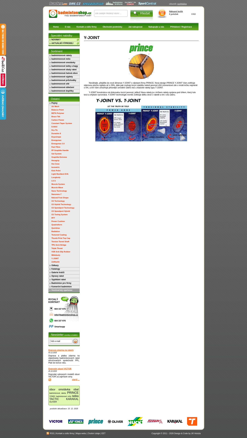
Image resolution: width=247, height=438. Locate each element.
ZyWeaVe (55, 262)
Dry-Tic (54, 130)
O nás (67, 27)
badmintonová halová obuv (64, 73)
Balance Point (57, 110)
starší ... (76, 379)
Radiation (55, 231)
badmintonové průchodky (63, 80)
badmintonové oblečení (62, 87)
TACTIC (54, 399)
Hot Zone (55, 164)
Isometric (55, 167)
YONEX (52, 396)
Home (56, 27)
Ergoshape (56, 137)
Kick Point (56, 171)
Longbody (55, 177)
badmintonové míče (61, 59)
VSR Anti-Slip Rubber (60, 252)
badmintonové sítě (60, 84)
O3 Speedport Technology (62, 208)
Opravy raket (57, 276)
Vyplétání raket (58, 279)
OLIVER (53, 402)
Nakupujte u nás (156, 27)
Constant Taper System (61, 123)
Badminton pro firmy (61, 283)
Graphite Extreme (59, 157)
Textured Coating (59, 235)
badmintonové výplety (62, 77)
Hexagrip (55, 160)
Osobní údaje (94, 433)
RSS (50, 433)
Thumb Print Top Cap (60, 238)
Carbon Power (57, 120)
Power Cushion (58, 221)
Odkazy (55, 265)
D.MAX (54, 127)
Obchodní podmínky (112, 27)
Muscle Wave (57, 187)
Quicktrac (55, 228)
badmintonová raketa (57, 393)
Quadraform (56, 225)
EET (104, 433)
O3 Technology (58, 201)
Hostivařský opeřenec (62, 290)
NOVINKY (56, 40)
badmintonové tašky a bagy (64, 66)
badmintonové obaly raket (64, 69)
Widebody (55, 255)
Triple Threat (57, 248)
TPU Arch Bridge (58, 245)
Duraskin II (56, 133)
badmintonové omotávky (63, 62)
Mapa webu (81, 433)
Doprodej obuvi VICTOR (59, 369)
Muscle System (58, 184)
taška (75, 396)
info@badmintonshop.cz (66, 315)
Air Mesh (55, 106)
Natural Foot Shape (60, 198)
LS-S (53, 181)
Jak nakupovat (135, 27)
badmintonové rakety (61, 55)
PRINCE (73, 392)
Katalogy (55, 269)
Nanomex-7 (56, 194)
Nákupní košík (176, 11)
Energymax (56, 140)
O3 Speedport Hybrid (60, 211)
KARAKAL (72, 399)
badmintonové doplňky (62, 91)
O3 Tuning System (59, 215)
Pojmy (54, 103)
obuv (52, 389)
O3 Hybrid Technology (61, 204)
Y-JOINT (55, 258)
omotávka (64, 389)
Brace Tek (55, 117)
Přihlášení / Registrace (181, 27)
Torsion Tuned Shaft (60, 242)
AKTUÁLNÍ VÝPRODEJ (62, 43)
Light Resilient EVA (60, 174)
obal (76, 389)
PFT (53, 218)
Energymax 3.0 (58, 144)
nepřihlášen (182, 4)
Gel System (56, 154)
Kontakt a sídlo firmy (86, 27)
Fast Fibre (55, 147)
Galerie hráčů (57, 272)
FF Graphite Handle (60, 150)
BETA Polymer (57, 113)
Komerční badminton (61, 286)
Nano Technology (59, 191)
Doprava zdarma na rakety (61, 350)
